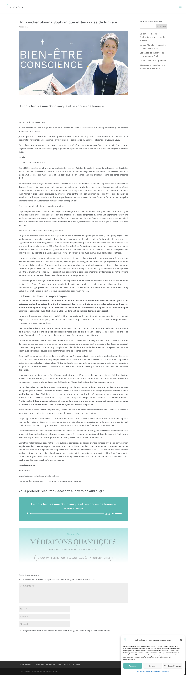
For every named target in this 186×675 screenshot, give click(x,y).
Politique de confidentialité (69, 664)
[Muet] (113, 514)
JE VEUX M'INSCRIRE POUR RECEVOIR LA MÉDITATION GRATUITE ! (73, 557)
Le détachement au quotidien (153, 60)
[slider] (67, 513)
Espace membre (25, 664)
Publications (23, 27)
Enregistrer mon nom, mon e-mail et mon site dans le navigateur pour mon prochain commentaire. (65, 630)
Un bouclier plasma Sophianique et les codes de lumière (152, 37)
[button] (181, 647)
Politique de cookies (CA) (45, 664)
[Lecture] (28, 513)
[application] (73, 513)
